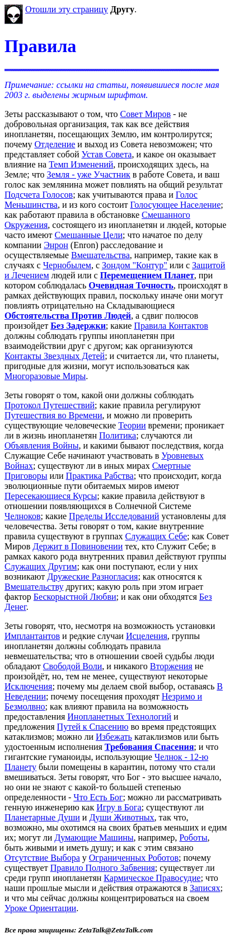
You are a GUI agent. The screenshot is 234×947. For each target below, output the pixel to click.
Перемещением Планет (147, 275)
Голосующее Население (175, 204)
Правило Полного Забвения (102, 868)
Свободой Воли (72, 666)
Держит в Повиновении (77, 546)
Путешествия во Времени (53, 415)
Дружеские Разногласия (92, 576)
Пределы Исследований (114, 516)
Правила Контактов (171, 325)
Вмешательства (100, 255)
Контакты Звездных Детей (54, 356)
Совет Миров (145, 114)
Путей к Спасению (93, 726)
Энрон (56, 245)
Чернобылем (67, 265)
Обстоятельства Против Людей (67, 315)
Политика (117, 435)
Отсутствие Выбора (42, 857)
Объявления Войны (41, 445)
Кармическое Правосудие (152, 878)
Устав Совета (107, 154)
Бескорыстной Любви (75, 596)
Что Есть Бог (98, 797)
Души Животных (121, 817)
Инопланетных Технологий (119, 716)
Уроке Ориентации (40, 908)
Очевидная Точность (131, 285)
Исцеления (146, 636)
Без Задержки (78, 325)
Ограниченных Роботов (134, 857)
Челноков (22, 516)
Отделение (54, 144)
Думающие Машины (93, 837)
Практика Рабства (100, 476)
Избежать (114, 736)
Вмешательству (33, 586)
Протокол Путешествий (49, 405)
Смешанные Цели (89, 235)
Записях (205, 888)
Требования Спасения (149, 747)
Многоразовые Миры (45, 376)
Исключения (28, 686)
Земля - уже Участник (88, 174)
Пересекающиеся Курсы (50, 496)
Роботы (193, 837)
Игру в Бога (118, 807)
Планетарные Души (42, 817)
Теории (132, 425)
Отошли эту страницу (66, 9)
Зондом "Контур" (134, 265)
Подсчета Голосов (38, 194)
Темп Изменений (81, 164)
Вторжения (171, 666)
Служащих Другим (40, 566)
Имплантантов (32, 636)
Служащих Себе (156, 536)
